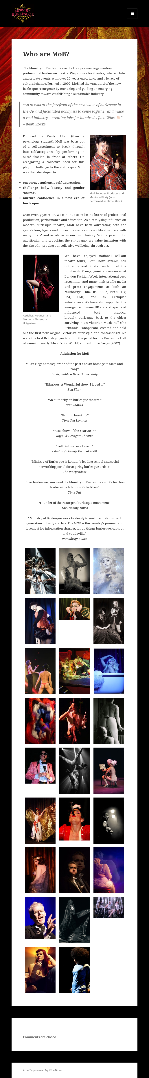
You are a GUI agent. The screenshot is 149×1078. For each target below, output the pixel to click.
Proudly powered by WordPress (42, 1070)
